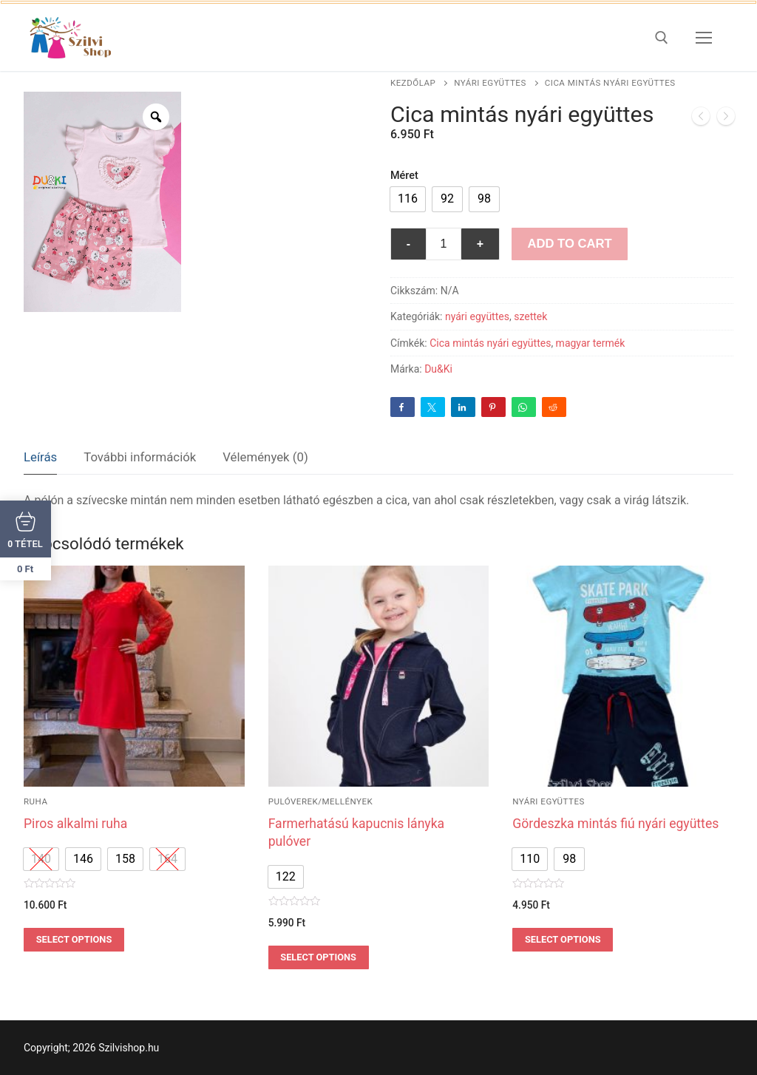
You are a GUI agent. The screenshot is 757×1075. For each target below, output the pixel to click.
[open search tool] (661, 37)
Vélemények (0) (265, 457)
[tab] (40, 458)
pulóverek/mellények (320, 801)
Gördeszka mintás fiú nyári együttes (615, 823)
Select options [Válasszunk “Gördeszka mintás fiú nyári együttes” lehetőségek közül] (563, 939)
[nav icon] (703, 37)
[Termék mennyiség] (443, 244)
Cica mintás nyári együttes (490, 343)
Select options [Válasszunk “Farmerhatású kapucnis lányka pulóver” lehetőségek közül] (318, 957)
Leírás (40, 457)
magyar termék (590, 343)
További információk (140, 457)
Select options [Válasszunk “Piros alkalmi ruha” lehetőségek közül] (74, 939)
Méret (404, 175)
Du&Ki (438, 369)
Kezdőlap (412, 83)
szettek (530, 316)
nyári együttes (490, 83)
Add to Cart (569, 244)
